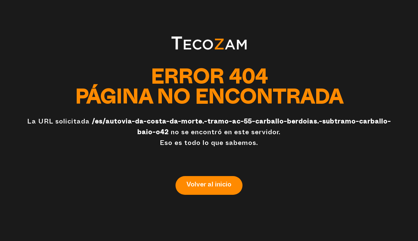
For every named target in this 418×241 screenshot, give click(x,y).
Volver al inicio (209, 185)
